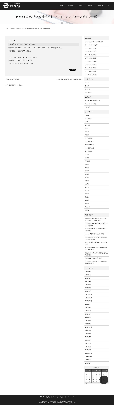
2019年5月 (88, 337)
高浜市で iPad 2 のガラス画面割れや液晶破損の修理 (96, 254)
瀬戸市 (87, 184)
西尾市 (87, 197)
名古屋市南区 (89, 138)
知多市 (87, 187)
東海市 (87, 177)
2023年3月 (88, 284)
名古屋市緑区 (89, 151)
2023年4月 (88, 281)
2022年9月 (88, 304)
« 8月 (86, 383)
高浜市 (87, 210)
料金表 (85, 5)
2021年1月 (88, 324)
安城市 (87, 158)
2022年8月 (88, 307)
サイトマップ (89, 92)
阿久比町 (87, 207)
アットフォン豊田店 (90, 71)
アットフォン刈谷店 (90, 48)
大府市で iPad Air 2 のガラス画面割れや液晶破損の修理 (96, 262)
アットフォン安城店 (90, 55)
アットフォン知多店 (90, 64)
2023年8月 (88, 271)
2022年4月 (88, 320)
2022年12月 (88, 294)
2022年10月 (88, 301)
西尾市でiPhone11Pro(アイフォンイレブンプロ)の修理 (96, 224)
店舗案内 (76, 5)
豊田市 (87, 203)
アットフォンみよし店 (91, 45)
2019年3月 (88, 340)
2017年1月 (88, 350)
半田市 (87, 135)
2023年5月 (88, 278)
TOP (7, 28)
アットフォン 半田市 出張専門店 (94, 41)
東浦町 (87, 174)
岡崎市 (87, 164)
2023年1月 (88, 291)
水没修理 (87, 107)
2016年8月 (88, 363)
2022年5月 (88, 317)
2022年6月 (88, 314)
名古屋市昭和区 (89, 144)
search (108, 6)
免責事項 (101, 5)
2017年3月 (88, 343)
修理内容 (92, 5)
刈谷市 (87, 131)
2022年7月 (88, 310)
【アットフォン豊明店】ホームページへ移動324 (22, 57)
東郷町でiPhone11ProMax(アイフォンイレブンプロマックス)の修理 (96, 219)
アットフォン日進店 (90, 58)
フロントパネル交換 (90, 104)
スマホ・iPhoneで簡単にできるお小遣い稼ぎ (68, 79)
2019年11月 (88, 327)
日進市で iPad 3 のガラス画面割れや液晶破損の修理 (96, 229)
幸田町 (87, 167)
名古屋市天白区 (89, 141)
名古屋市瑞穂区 (89, 148)
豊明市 (12, 28)
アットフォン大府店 (90, 51)
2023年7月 (88, 275)
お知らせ (87, 121)
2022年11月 (88, 297)
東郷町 (87, 180)
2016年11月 (88, 353)
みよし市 (87, 125)
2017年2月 (88, 346)
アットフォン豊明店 (90, 68)
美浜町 (87, 193)
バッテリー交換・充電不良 (92, 100)
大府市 (87, 154)
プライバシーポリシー (58, 397)
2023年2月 (88, 288)
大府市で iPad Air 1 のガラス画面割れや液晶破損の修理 (96, 248)
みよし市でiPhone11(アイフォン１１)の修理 (96, 243)
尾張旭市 (87, 161)
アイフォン (88, 118)
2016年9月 (88, 359)
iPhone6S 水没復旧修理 (13, 79)
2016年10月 (88, 356)
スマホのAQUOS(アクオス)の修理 (94, 234)
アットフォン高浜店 (90, 74)
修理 (86, 128)
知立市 (87, 190)
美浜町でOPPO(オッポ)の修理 (93, 258)
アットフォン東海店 (90, 61)
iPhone (87, 115)
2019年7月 (88, 330)
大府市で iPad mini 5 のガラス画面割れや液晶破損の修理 (96, 238)
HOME (69, 5)
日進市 (87, 171)
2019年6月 (88, 333)
